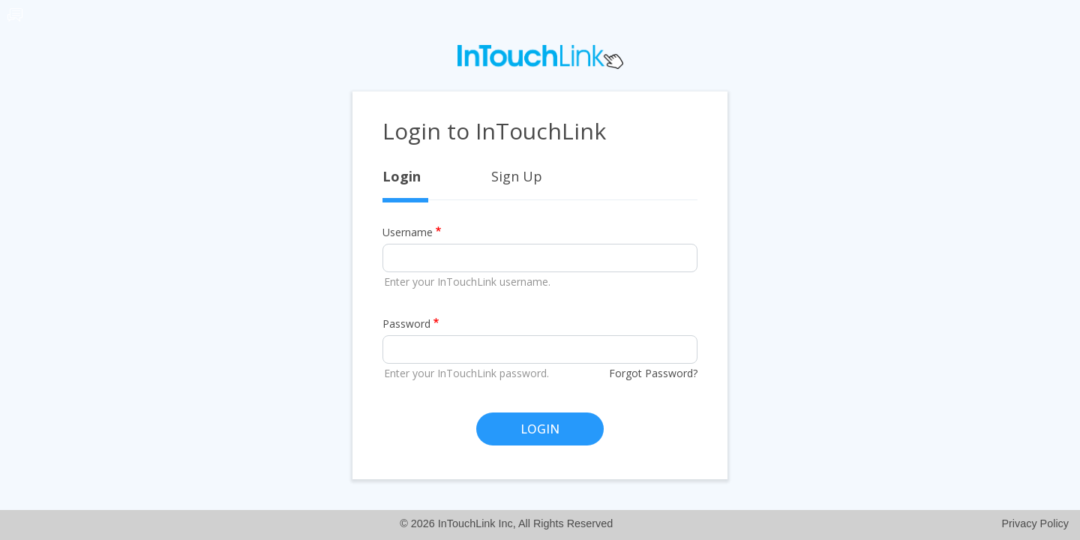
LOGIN (540, 429)
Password (406, 323)
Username (407, 232)
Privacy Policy (1035, 524)
